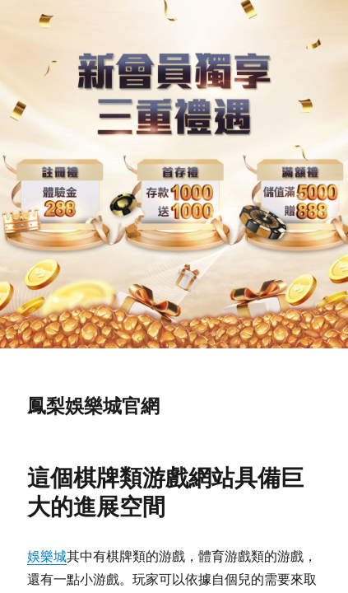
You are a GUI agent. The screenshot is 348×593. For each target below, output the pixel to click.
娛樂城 (47, 556)
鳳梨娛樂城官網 (93, 406)
